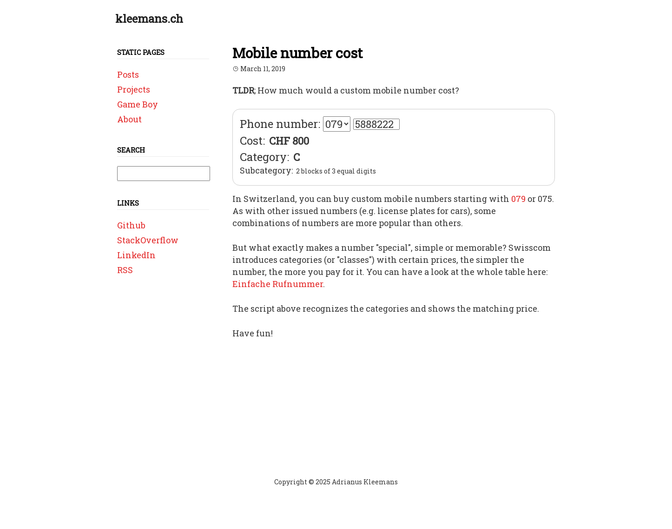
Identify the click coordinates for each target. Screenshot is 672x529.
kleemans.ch (149, 18)
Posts (128, 74)
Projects (133, 89)
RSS (125, 269)
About (129, 119)
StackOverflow (147, 240)
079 (518, 198)
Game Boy (137, 104)
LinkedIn (136, 255)
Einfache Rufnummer (277, 283)
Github (131, 225)
